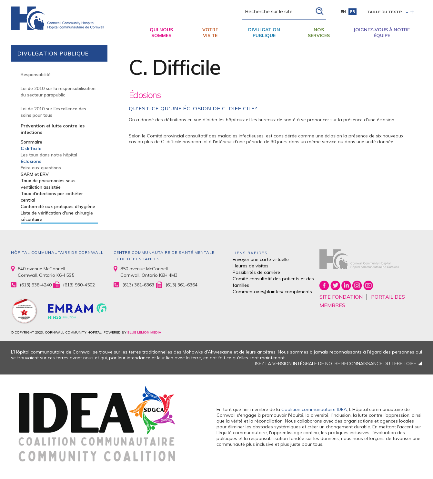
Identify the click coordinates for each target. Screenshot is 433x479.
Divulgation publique (264, 32)
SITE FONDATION (341, 297)
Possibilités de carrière (256, 272)
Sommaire (31, 142)
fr (352, 11)
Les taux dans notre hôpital (49, 155)
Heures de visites (250, 266)
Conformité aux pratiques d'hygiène (58, 206)
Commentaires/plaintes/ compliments (272, 291)
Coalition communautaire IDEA (314, 409)
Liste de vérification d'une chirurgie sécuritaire (57, 216)
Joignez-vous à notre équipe (382, 32)
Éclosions (31, 161)
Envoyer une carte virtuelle (261, 259)
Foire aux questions (41, 168)
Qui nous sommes (161, 32)
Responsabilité (36, 74)
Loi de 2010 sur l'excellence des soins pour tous (53, 112)
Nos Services (319, 32)
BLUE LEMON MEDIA (144, 332)
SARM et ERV (35, 174)
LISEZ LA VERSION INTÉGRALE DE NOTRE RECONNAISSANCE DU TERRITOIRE (334, 363)
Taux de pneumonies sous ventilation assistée (48, 184)
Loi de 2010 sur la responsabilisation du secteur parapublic (58, 91)
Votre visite (210, 32)
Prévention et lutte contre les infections (53, 129)
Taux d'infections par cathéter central (52, 197)
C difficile (31, 148)
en (343, 11)
